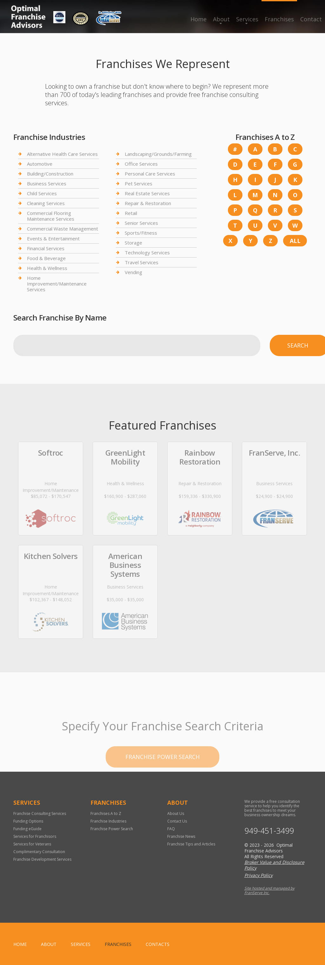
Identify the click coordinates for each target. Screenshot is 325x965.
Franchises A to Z (105, 813)
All (295, 241)
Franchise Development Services (42, 859)
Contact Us (177, 821)
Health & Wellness (47, 268)
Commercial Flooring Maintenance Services (50, 216)
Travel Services (141, 262)
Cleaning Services (46, 203)
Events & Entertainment (53, 238)
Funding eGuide (27, 828)
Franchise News (181, 836)
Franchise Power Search (111, 828)
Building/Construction (50, 173)
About (221, 19)
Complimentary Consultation (39, 851)
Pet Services (138, 183)
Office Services (141, 164)
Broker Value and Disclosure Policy (274, 865)
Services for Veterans (32, 844)
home (20, 944)
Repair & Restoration (148, 203)
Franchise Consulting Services (39, 813)
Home (198, 19)
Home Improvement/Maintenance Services (57, 284)
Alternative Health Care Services (62, 154)
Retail (131, 213)
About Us (175, 813)
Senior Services (141, 223)
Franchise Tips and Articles (191, 844)
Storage (133, 242)
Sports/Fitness (141, 233)
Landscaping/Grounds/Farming (158, 154)
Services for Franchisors (34, 836)
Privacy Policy (258, 875)
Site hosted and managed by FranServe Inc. (269, 890)
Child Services (42, 193)
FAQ (171, 828)
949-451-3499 (269, 831)
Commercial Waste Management (62, 228)
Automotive (39, 164)
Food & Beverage (46, 258)
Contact (311, 19)
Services (247, 19)
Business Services (46, 183)
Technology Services (147, 252)
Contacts (157, 944)
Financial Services (45, 248)
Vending (133, 272)
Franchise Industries (108, 821)
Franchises (279, 19)
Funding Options (28, 821)
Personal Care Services (150, 173)
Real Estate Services (147, 193)
